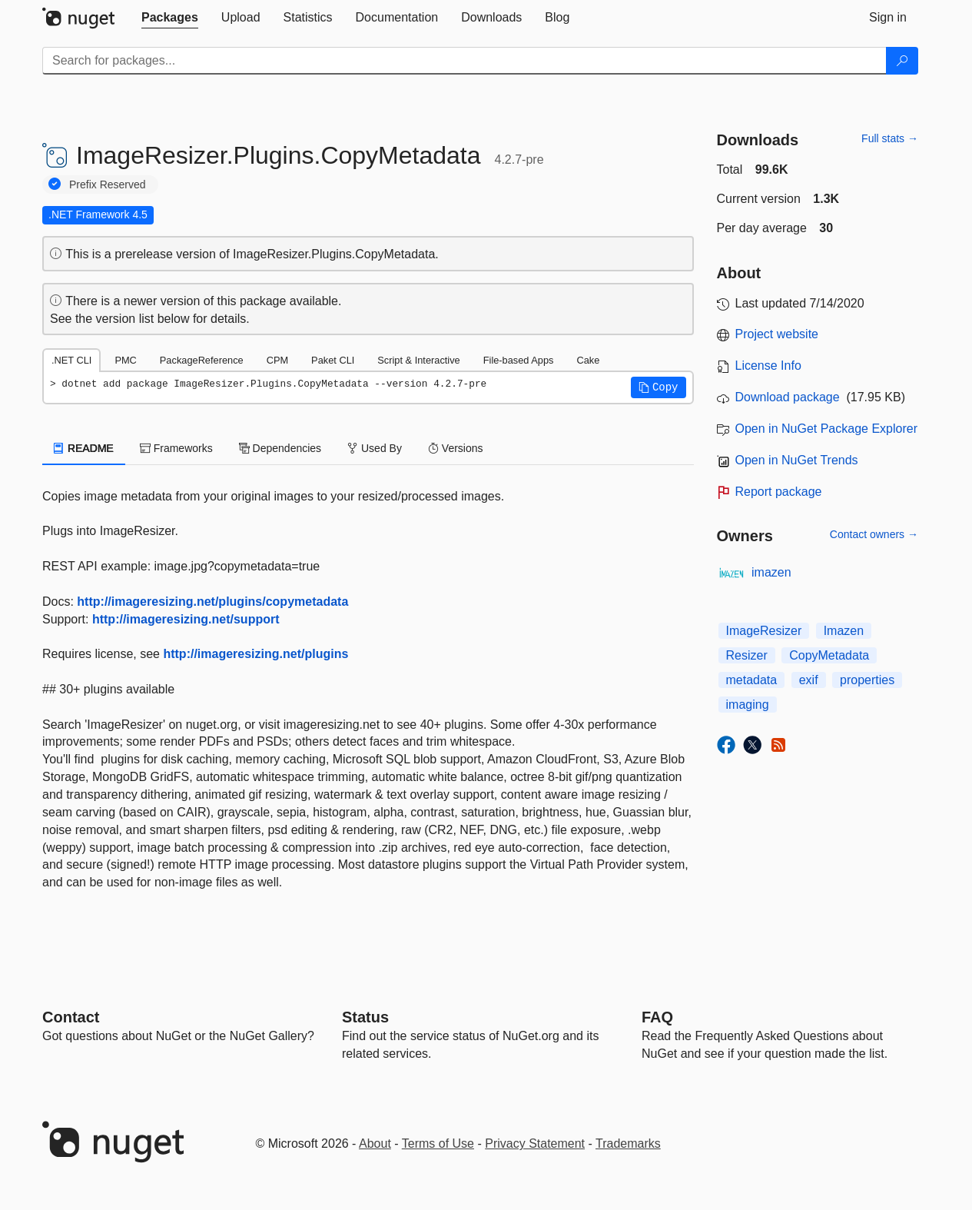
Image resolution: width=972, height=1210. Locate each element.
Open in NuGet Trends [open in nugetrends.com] (796, 460)
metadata (752, 679)
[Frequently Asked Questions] (657, 1017)
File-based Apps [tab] (518, 360)
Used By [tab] (374, 448)
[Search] (902, 61)
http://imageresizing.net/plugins (255, 653)
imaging (747, 704)
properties (867, 679)
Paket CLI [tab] (332, 360)
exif (808, 679)
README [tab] (84, 448)
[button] (658, 387)
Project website (777, 334)
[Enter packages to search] (464, 61)
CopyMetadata (829, 655)
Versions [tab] (455, 448)
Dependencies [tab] (280, 448)
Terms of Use (438, 1143)
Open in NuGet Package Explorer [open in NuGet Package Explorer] (826, 428)
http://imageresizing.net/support (186, 619)
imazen (771, 572)
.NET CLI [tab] (71, 360)
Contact (70, 1017)
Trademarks (628, 1143)
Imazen (844, 630)
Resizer (747, 655)
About (375, 1143)
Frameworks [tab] (176, 448)
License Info (768, 365)
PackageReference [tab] (202, 360)
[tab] (170, 18)
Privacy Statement (535, 1143)
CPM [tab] (277, 360)
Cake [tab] (587, 360)
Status (365, 1017)
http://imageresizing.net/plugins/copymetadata (212, 601)
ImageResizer (764, 630)
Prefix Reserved (107, 184)
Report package (778, 491)
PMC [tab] (125, 360)
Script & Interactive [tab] (418, 360)
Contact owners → (874, 534)
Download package (787, 397)
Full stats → (889, 138)
